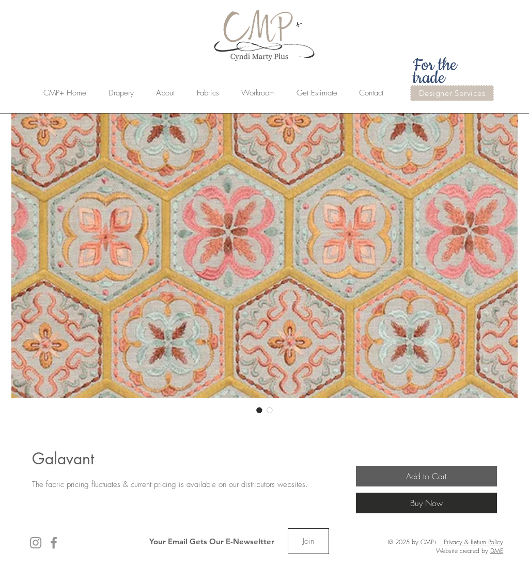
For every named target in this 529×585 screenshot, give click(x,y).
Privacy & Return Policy (473, 542)
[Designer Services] (452, 93)
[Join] (308, 541)
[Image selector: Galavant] (259, 410)
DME (496, 550)
